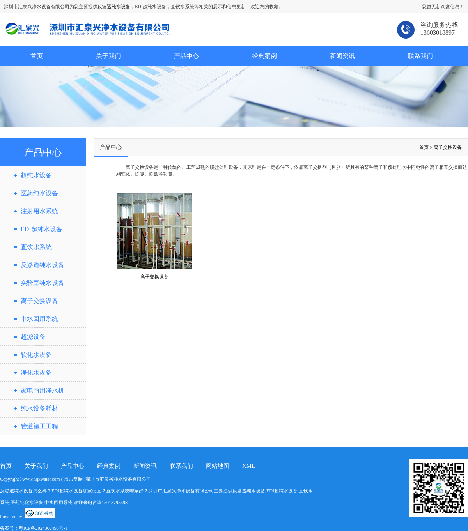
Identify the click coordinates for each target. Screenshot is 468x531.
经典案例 (264, 56)
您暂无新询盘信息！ (443, 6)
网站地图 (217, 466)
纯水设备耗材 (39, 408)
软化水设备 (36, 354)
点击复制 (73, 479)
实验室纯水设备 (42, 283)
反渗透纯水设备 (114, 6)
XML (248, 466)
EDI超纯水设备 (41, 229)
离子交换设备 (39, 300)
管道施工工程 (39, 426)
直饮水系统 (36, 247)
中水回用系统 (39, 318)
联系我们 (420, 56)
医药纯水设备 (39, 193)
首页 (36, 56)
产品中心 (186, 56)
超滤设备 (33, 336)
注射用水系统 (39, 211)
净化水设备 (36, 372)
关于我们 (108, 56)
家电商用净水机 (42, 390)
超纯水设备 (36, 175)
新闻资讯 (342, 56)
